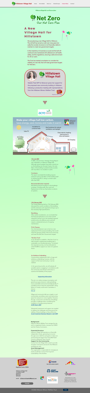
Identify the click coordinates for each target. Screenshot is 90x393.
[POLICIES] (27, 383)
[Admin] (65, 390)
